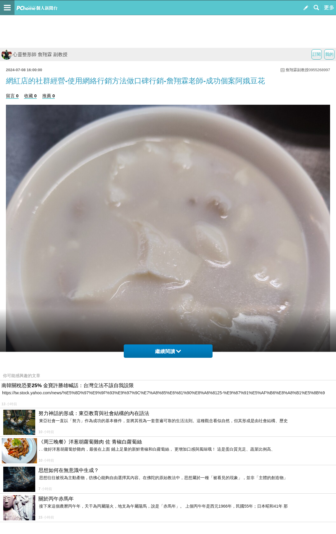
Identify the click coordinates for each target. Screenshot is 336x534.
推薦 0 (48, 95)
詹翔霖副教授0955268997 (308, 70)
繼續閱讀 (168, 351)
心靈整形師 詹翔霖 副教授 (34, 54)
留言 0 (12, 95)
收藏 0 (30, 95)
